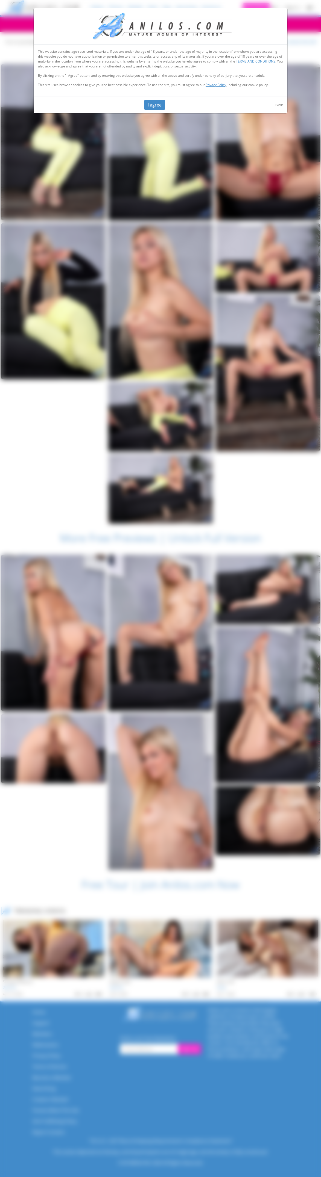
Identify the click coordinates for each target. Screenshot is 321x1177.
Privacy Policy (216, 84)
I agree (155, 105)
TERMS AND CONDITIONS (255, 61)
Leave (278, 104)
